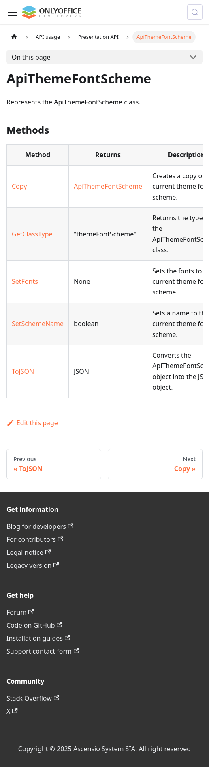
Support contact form (42, 651)
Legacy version (32, 565)
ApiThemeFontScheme (108, 186)
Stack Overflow (32, 698)
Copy (19, 186)
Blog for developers (39, 526)
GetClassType (32, 234)
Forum (20, 612)
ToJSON (23, 371)
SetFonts (25, 281)
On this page (31, 57)
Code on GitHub (34, 625)
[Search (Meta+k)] (195, 12)
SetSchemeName (38, 323)
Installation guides (38, 638)
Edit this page (32, 422)
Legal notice (28, 552)
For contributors (34, 539)
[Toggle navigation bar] (12, 12)
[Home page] (14, 37)
